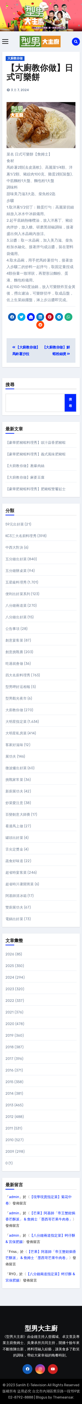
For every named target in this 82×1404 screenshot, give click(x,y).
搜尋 (10, 385)
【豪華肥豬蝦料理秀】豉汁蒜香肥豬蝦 (35, 442)
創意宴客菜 (14, 640)
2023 (9, 989)
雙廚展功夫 (14, 907)
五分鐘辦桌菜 (16, 571)
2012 (9, 1117)
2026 (9, 954)
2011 (9, 1128)
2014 (9, 1093)
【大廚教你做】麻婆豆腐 (24, 477)
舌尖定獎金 (14, 849)
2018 (9, 1047)
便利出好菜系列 (17, 594)
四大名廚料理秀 (17, 675)
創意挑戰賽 (14, 652)
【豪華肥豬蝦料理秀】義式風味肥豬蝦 (35, 454)
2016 (9, 1070)
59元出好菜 (14, 524)
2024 (9, 977)
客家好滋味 (14, 745)
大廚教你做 (15, 58)
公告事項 (12, 629)
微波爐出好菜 (16, 768)
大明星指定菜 (16, 722)
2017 (9, 1059)
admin (14, 1197)
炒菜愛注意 (14, 803)
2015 (9, 1082)
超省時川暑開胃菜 (19, 884)
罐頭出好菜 (14, 838)
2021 (9, 1012)
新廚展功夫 (14, 791)
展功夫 (10, 756)
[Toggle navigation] (5, 41)
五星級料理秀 (16, 582)
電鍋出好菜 (14, 919)
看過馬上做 (14, 826)
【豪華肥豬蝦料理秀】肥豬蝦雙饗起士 (35, 489)
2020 (9, 1024)
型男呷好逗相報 (17, 687)
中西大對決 (14, 547)
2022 (9, 1001)
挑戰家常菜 (14, 780)
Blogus (41, 1397)
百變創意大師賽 (17, 814)
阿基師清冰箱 (16, 896)
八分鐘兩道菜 (16, 605)
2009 (9, 1151)
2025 (9, 966)
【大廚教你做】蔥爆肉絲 (24, 466)
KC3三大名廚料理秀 (21, 536)
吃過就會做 (14, 663)
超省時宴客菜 (16, 872)
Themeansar (63, 1397)
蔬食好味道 (14, 861)
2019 (9, 1035)
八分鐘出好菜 (16, 617)
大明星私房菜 (16, 733)
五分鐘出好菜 (16, 559)
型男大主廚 (41, 1329)
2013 (9, 1105)
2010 (9, 1140)
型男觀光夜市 (16, 698)
